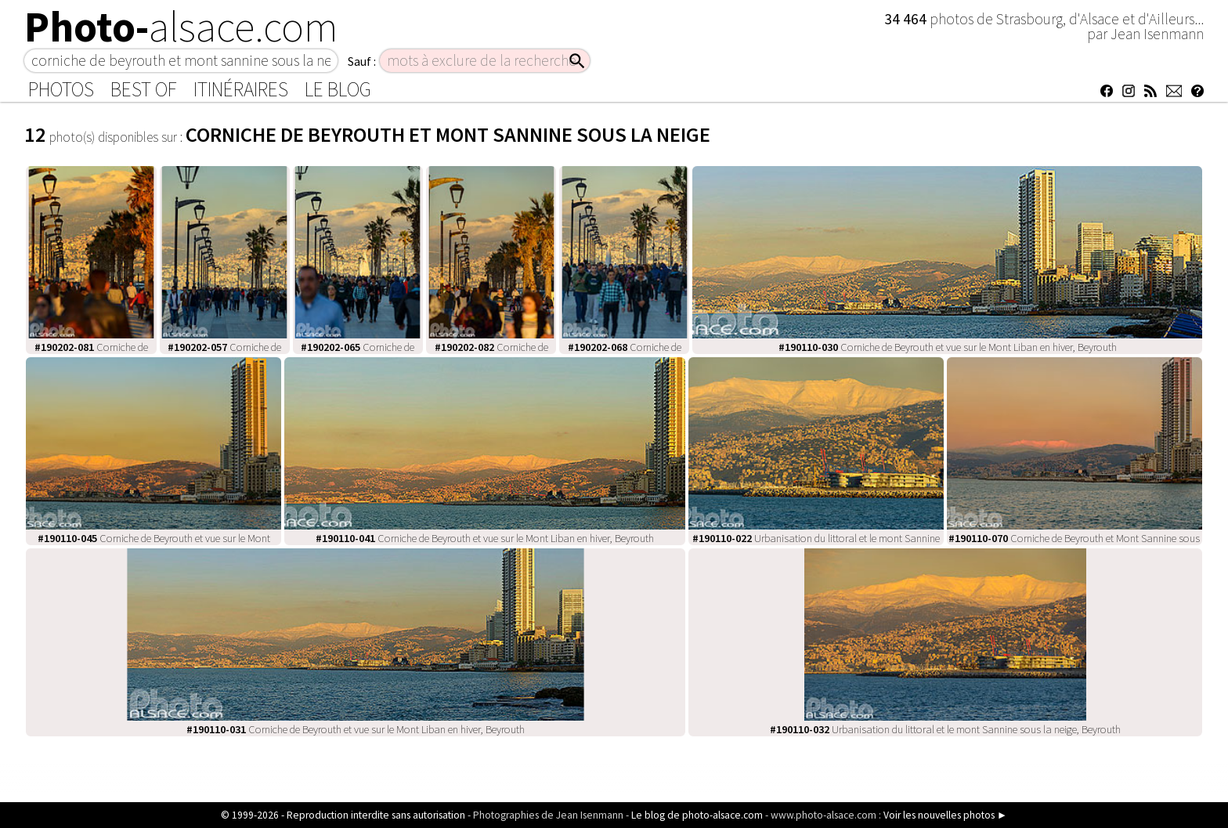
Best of (143, 89)
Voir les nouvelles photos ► (945, 815)
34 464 (907, 18)
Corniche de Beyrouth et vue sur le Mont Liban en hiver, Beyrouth (947, 347)
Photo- (181, 26)
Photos (61, 89)
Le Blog (338, 89)
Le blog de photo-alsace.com (697, 815)
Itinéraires (240, 89)
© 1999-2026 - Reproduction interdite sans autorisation (343, 815)
